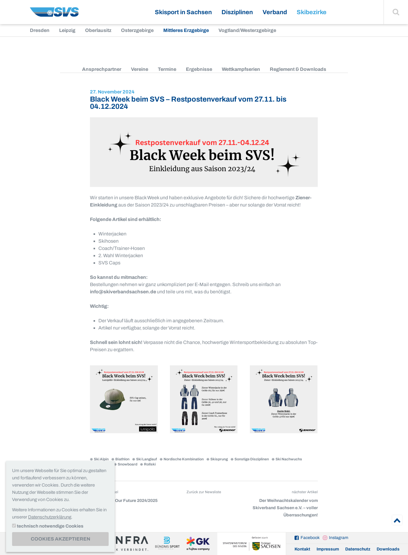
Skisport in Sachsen (183, 12)
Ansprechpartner (101, 69)
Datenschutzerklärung (49, 517)
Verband (275, 12)
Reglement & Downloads (298, 69)
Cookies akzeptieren (60, 538)
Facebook (310, 537)
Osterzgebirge (137, 30)
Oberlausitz (98, 30)
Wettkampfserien (241, 69)
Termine (167, 69)
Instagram (338, 537)
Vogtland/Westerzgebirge (247, 30)
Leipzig (67, 30)
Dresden (39, 30)
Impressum (328, 549)
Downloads (388, 549)
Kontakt (302, 549)
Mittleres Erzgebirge (186, 30)
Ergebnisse (199, 69)
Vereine (139, 69)
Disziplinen (237, 12)
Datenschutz (357, 549)
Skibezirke (312, 12)
